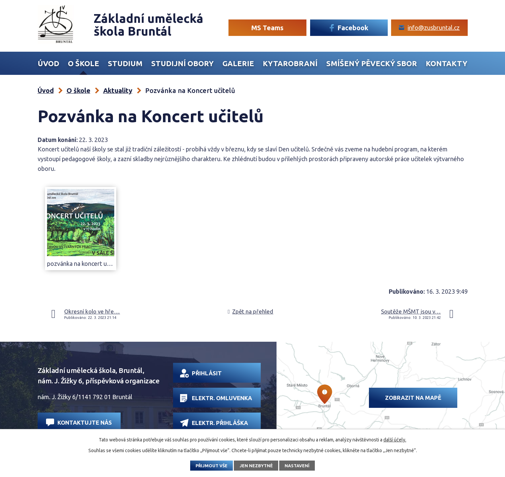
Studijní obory (182, 63)
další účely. (394, 439)
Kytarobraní (290, 63)
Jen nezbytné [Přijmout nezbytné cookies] (256, 465)
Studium (125, 63)
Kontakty (446, 63)
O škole (83, 63)
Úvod (48, 63)
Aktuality (117, 90)
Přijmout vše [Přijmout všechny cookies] (211, 465)
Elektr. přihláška (214, 423)
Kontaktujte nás (79, 422)
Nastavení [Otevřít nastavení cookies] (297, 465)
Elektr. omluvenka (216, 398)
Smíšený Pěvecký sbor (371, 63)
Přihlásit (200, 373)
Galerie (238, 63)
